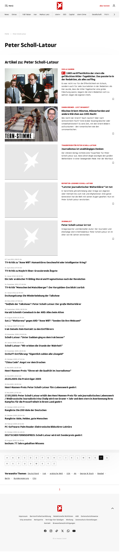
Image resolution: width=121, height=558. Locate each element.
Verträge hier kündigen (54, 520)
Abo (105, 5)
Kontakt (47, 523)
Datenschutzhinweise (89, 516)
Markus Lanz (44, 14)
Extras (14, 14)
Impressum (23, 516)
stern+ (57, 14)
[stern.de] (59, 6)
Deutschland (33, 473)
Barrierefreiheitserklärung (40, 516)
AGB (77, 516)
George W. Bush (87, 473)
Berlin (7, 478)
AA (75, 473)
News (7, 14)
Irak (44, 473)
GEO (64, 14)
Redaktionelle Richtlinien (63, 516)
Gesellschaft (97, 14)
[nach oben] (112, 508)
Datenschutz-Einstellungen (86, 520)
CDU (34, 478)
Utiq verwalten (26, 520)
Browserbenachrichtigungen (64, 523)
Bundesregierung (21, 478)
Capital (71, 14)
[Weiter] (114, 14)
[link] (114, 5)
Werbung (69, 520)
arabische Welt (56, 473)
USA (68, 473)
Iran (35, 14)
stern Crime (81, 14)
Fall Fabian (27, 14)
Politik (106, 14)
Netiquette (38, 520)
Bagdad (100, 473)
